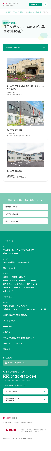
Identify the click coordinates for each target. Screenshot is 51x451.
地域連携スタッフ (30, 287)
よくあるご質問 (9, 321)
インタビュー (8, 297)
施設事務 (6, 287)
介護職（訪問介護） (19, 277)
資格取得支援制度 (10, 309)
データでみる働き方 (28, 309)
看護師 (5, 277)
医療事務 (16, 287)
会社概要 (17, 422)
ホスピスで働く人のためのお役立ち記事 (18, 338)
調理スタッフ (32, 284)
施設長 (33, 280)
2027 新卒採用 (9, 262)
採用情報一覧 (35, 4)
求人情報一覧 (8, 250)
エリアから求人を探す (25, 250)
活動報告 (6, 349)
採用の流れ (7, 326)
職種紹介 (5, 273)
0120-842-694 (23, 376)
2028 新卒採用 (23, 262)
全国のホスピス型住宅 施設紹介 (15, 315)
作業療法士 (19, 284)
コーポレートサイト (8, 422)
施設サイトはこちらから (12, 343)
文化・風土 (43, 309)
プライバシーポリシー (26, 422)
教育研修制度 (8, 306)
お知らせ (6, 332)
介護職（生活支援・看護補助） (15, 280)
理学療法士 (7, 284)
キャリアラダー (23, 306)
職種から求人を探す (11, 253)
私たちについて (9, 268)
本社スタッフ (8, 291)
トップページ (8, 241)
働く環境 (5, 302)
